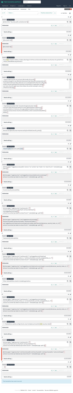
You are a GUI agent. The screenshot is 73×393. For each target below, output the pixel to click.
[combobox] (32, 1)
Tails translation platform (11, 2)
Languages (21, 6)
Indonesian (23, 9)
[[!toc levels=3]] (36, 47)
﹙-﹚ (65, 25)
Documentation (40, 390)
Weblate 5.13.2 (24, 390)
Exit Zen (63, 13)
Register (58, 6)
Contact (34, 390)
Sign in (65, 6)
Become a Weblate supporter (51, 390)
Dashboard (5, 6)
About (29, 390)
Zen (29, 9)
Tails (5, 9)
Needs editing (6, 32)
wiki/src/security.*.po (13, 9)
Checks (29, 6)
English (4, 19)
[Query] (26, 12)
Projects (13, 6)
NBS (56, 25)
